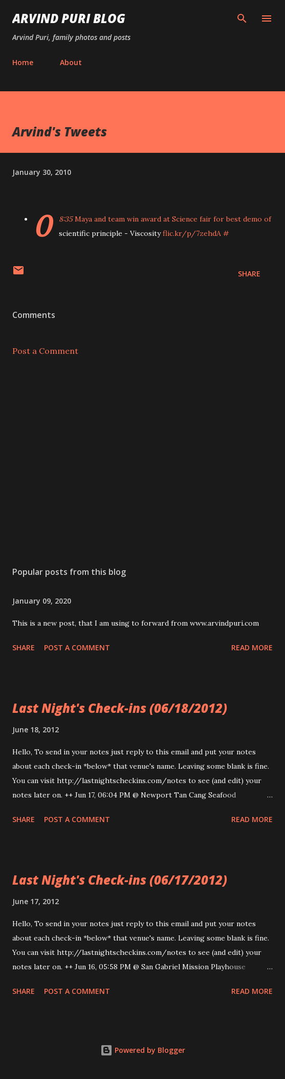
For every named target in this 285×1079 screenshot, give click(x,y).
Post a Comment (45, 351)
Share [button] (249, 273)
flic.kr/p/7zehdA (192, 233)
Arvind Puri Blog (68, 18)
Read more (252, 647)
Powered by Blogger (142, 1050)
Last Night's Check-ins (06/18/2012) (119, 708)
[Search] (242, 18)
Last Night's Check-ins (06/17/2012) (119, 879)
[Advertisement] (142, 461)
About (71, 62)
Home (22, 62)
